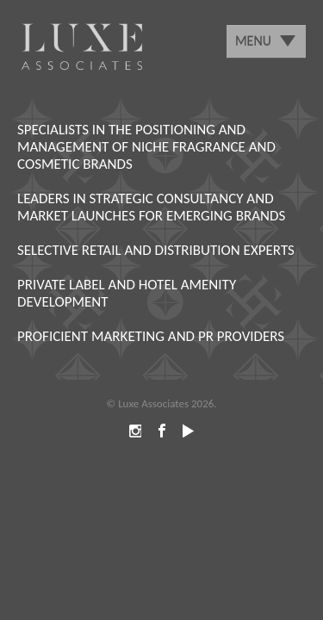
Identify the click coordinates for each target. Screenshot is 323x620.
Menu (253, 41)
